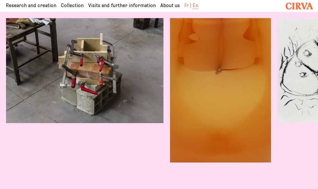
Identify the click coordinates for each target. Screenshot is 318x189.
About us (170, 5)
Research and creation (31, 5)
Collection (72, 5)
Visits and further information (122, 5)
